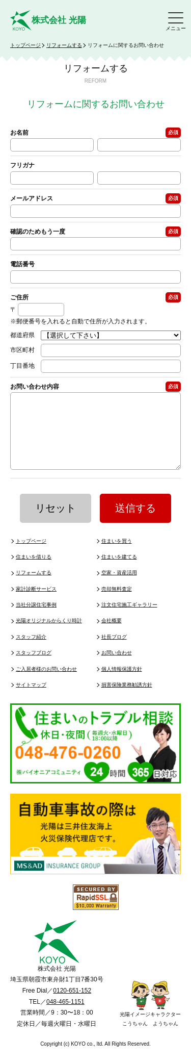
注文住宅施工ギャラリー (129, 620)
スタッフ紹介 (31, 652)
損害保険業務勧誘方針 (126, 700)
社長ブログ (114, 652)
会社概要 (111, 636)
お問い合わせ (116, 668)
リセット (55, 523)
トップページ (25, 45)
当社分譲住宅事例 (36, 620)
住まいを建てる (119, 572)
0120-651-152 (72, 1005)
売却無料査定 (116, 604)
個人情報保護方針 (121, 684)
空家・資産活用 (119, 588)
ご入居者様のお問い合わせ (46, 684)
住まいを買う (116, 556)
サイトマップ (31, 700)
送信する (135, 523)
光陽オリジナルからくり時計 (49, 636)
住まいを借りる (33, 572)
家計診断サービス (36, 604)
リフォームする (64, 45)
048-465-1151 (65, 1017)
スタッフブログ (33, 668)
